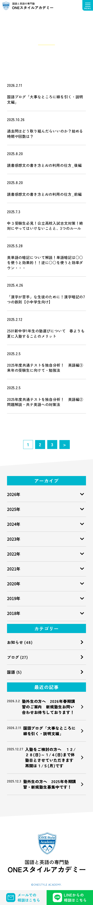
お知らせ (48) (20, 642)
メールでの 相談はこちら (23, 897)
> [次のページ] (64, 444)
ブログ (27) (17, 657)
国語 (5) (14, 672)
